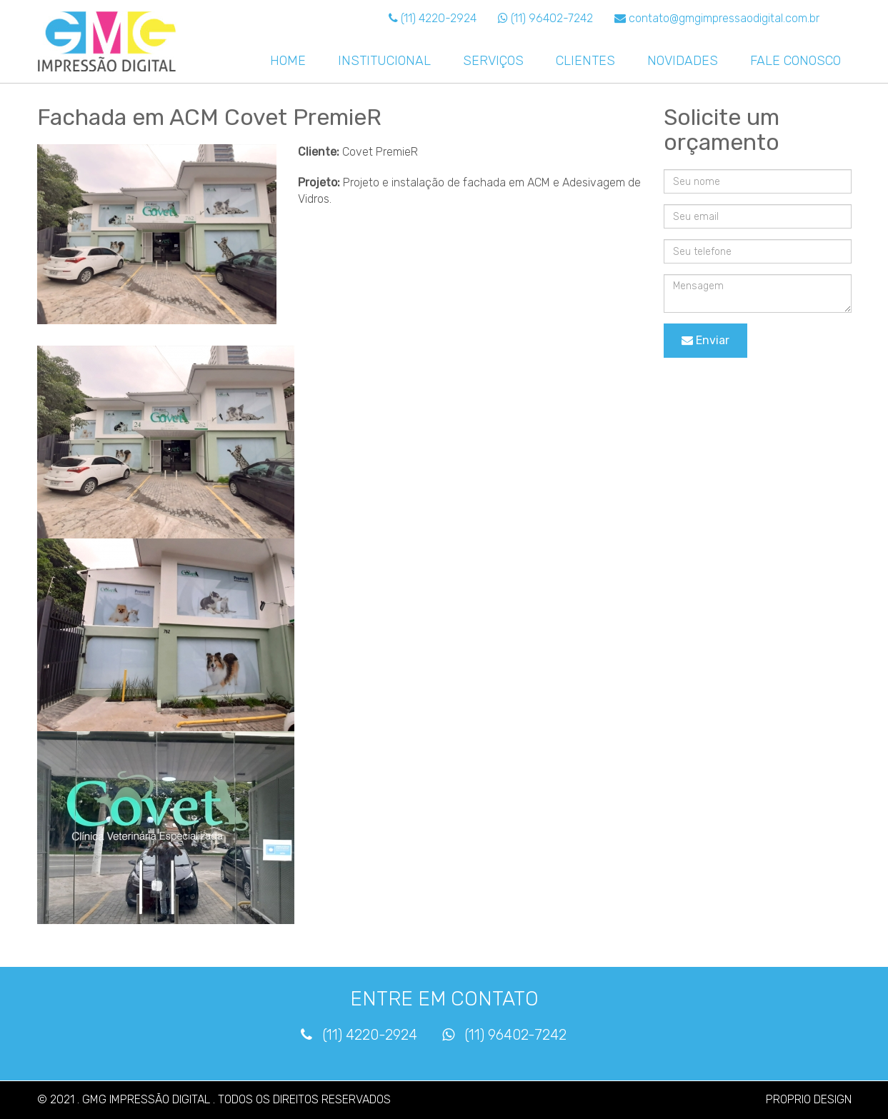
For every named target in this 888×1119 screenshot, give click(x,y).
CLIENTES (585, 61)
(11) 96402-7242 (545, 18)
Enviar (705, 340)
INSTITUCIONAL (384, 61)
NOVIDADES (682, 61)
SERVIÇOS (493, 61)
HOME (288, 61)
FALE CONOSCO (795, 61)
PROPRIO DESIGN (809, 1099)
